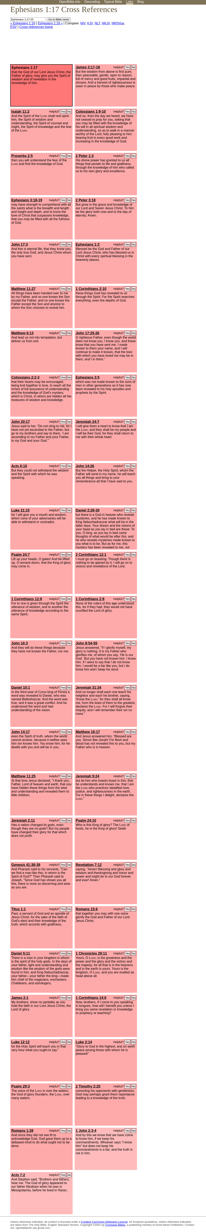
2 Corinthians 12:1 (91, 555)
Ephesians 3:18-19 (26, 200)
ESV (13, 27)
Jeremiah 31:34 (88, 688)
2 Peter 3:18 (86, 200)
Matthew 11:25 (23, 776)
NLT (97, 23)
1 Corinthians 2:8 (90, 599)
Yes (127, 67)
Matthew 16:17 (88, 732)
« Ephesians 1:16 (22, 23)
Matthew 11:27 (23, 289)
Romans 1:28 (22, 1131)
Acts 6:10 (19, 466)
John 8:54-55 (86, 643)
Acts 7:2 (18, 1175)
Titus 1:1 (18, 909)
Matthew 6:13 (22, 333)
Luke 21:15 (20, 510)
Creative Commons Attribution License (104, 1221)
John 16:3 (19, 643)
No (133, 67)
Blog (140, 1)
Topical (113, 1)
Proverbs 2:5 (22, 156)
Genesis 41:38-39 (25, 865)
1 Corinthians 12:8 (26, 599)
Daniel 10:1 (20, 688)
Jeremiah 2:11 (23, 821)
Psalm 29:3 (20, 1086)
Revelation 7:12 (89, 865)
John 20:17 (20, 422)
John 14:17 (20, 732)
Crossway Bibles (115, 1224)
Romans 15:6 (87, 909)
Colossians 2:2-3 (25, 377)
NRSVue (118, 23)
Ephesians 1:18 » (50, 23)
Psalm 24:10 (86, 821)
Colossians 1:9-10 (91, 112)
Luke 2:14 (84, 1042)
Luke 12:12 (20, 1042)
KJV (90, 23)
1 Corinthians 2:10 (91, 289)
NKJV (106, 23)
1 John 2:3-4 (86, 1131)
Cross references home (36, 27)
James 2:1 (19, 998)
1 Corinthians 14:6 (91, 998)
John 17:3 (19, 244)
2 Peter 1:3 (85, 156)
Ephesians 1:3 (87, 244)
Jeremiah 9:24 (87, 776)
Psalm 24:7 (20, 555)
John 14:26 (85, 466)
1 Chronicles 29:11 (91, 953)
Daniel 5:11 (20, 953)
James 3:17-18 (88, 67)
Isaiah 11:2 (20, 112)
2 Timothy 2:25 (88, 1086)
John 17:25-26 (87, 333)
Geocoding (92, 1)
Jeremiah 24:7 (87, 422)
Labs (129, 1)
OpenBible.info (69, 1)
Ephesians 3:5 (87, 377)
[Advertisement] (165, 36)
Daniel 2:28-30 (87, 510)
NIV (82, 23)
